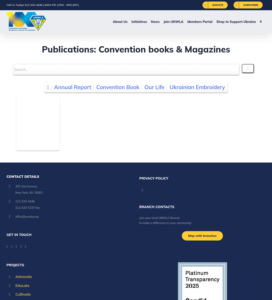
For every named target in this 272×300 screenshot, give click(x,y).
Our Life (154, 87)
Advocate (23, 276)
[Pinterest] (25, 246)
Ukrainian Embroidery (197, 87)
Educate (22, 285)
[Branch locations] (202, 236)
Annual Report (72, 87)
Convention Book (117, 87)
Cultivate (23, 294)
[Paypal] (16, 246)
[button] (261, 21)
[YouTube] (11, 246)
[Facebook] (7, 246)
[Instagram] (21, 246)
